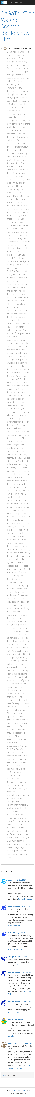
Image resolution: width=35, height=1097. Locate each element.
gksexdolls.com (14, 925)
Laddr (13, 1090)
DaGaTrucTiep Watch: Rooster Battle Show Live (18, 26)
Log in (5, 1075)
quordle (11, 1036)
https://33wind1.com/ (16, 949)
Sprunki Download (25, 899)
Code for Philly (22, 1090)
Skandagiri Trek (23, 965)
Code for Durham (16, 2)
